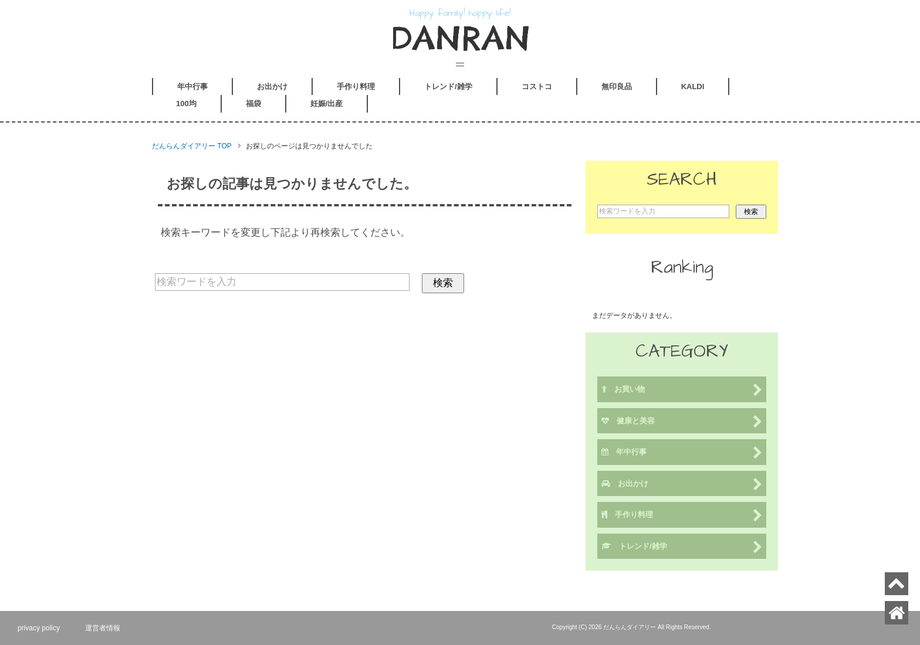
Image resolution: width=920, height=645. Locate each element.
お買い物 (681, 390)
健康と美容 (681, 422)
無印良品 (616, 86)
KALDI (693, 86)
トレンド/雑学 (448, 86)
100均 (186, 103)
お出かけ (272, 86)
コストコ (537, 86)
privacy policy (39, 628)
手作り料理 (356, 86)
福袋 (253, 103)
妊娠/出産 (326, 103)
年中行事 (192, 86)
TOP (192, 146)
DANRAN (460, 38)
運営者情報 (102, 628)
